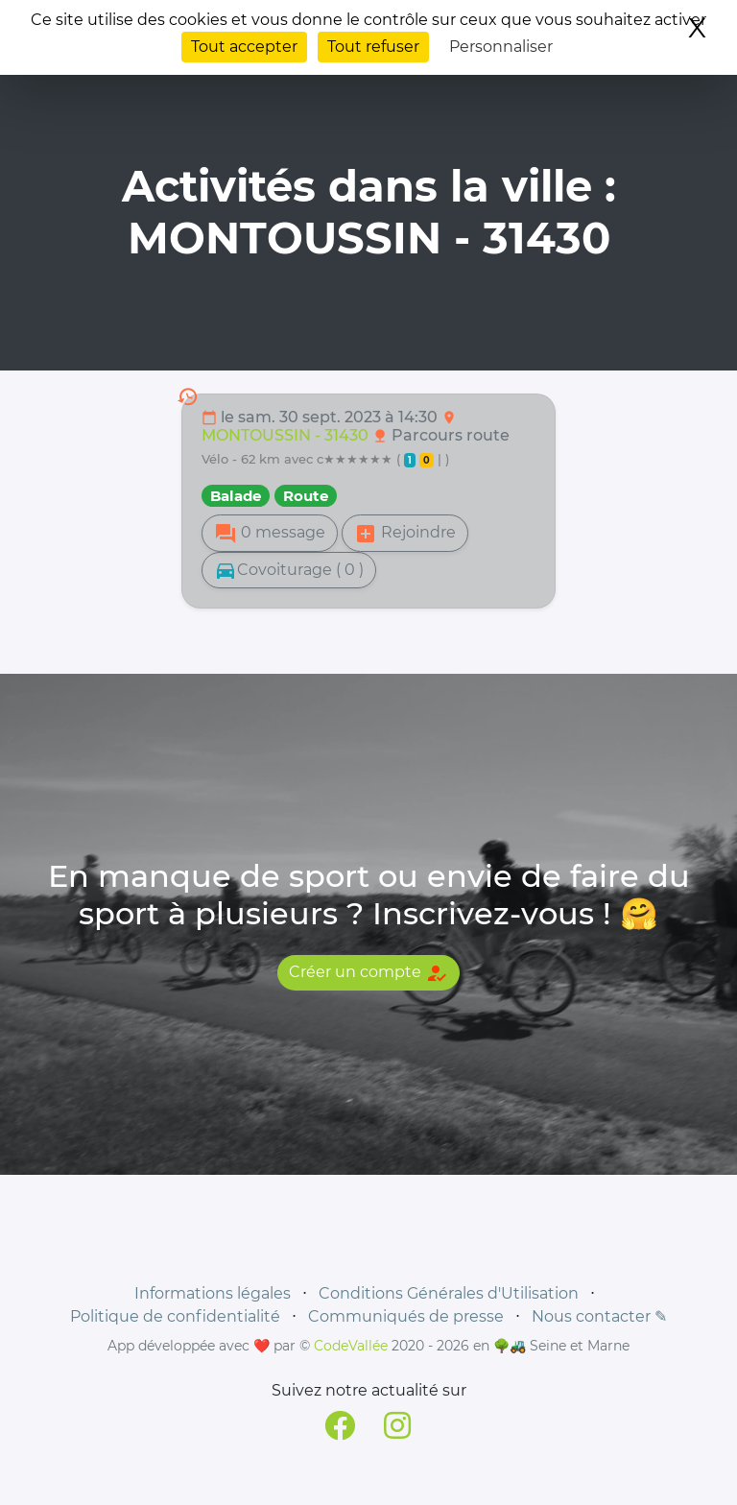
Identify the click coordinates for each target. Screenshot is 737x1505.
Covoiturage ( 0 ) (289, 570)
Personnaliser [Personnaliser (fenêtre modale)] (501, 46)
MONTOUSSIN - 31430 (287, 435)
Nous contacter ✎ (599, 1316)
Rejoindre (405, 533)
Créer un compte (368, 973)
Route (305, 496)
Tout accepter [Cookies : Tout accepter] (244, 46)
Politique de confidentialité (175, 1316)
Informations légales (212, 1293)
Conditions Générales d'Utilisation (449, 1293)
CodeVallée (351, 1345)
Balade (235, 496)
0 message (269, 533)
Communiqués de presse (406, 1316)
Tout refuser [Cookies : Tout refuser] (373, 46)
